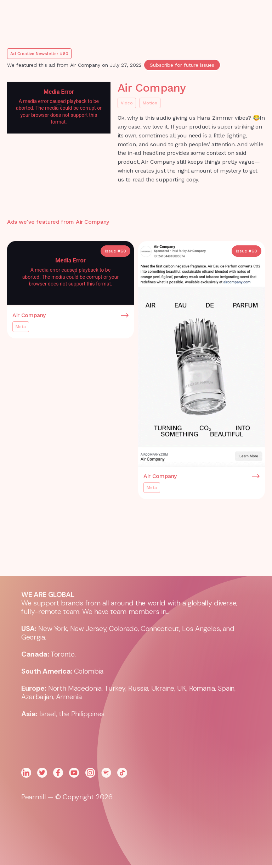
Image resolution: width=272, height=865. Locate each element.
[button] (193, 17)
